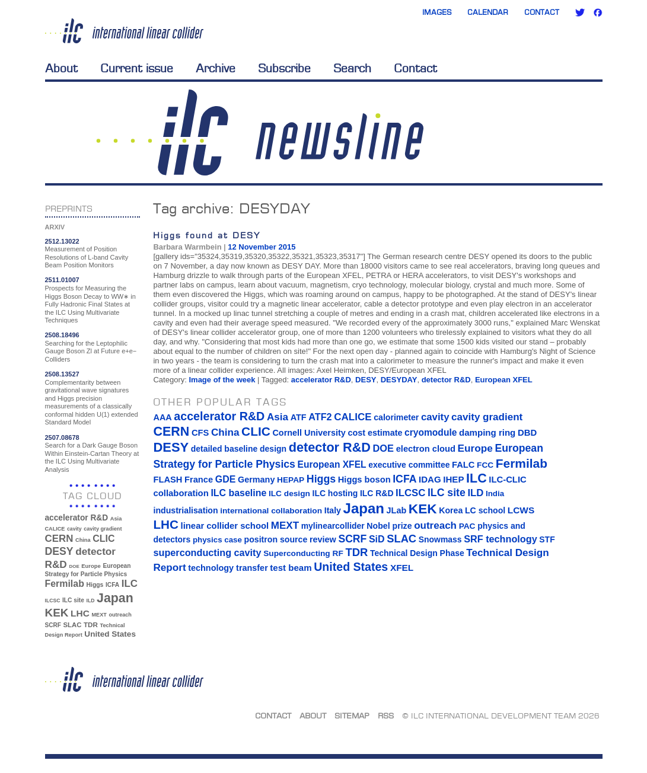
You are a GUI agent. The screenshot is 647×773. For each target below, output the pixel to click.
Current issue (136, 68)
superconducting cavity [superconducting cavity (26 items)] (207, 552)
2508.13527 (62, 374)
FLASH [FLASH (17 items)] (167, 479)
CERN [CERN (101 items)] (59, 538)
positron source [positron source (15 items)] (276, 539)
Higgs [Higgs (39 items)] (95, 585)
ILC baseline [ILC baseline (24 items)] (238, 493)
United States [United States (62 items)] (110, 634)
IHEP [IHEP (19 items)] (453, 479)
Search (352, 68)
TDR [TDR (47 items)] (91, 624)
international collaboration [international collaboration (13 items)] (271, 510)
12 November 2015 (261, 246)
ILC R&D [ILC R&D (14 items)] (377, 493)
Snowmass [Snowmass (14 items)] (440, 539)
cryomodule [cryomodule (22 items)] (430, 432)
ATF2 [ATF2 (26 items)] (320, 416)
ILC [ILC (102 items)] (130, 583)
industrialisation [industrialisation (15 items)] (185, 510)
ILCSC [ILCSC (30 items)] (52, 600)
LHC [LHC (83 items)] (80, 613)
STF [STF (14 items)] (546, 539)
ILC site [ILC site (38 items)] (73, 600)
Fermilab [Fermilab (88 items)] (64, 584)
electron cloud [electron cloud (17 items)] (425, 448)
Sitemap (351, 715)
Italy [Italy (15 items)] (332, 510)
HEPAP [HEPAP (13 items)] (290, 479)
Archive (215, 68)
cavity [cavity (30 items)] (74, 529)
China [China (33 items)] (83, 540)
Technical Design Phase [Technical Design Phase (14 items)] (417, 553)
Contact (541, 12)
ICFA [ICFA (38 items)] (112, 585)
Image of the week (222, 379)
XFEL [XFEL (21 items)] (401, 568)
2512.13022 (62, 241)
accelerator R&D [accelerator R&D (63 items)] (77, 517)
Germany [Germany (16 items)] (256, 479)
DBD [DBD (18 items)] (527, 432)
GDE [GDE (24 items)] (225, 479)
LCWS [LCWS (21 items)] (521, 510)
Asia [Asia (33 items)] (116, 519)
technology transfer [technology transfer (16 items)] (227, 568)
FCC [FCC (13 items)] (485, 465)
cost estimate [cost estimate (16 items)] (375, 432)
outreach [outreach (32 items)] (120, 615)
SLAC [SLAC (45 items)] (72, 624)
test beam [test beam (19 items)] (290, 568)
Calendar (487, 12)
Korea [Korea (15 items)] (451, 510)
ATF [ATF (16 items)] (299, 417)
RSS (386, 715)
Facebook (598, 12)
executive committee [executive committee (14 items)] (409, 464)
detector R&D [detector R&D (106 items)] (330, 447)
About (61, 68)
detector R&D (446, 379)
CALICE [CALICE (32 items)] (55, 529)
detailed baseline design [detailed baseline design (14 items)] (238, 448)
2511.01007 (62, 279)
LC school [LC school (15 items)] (485, 510)
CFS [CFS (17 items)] (200, 432)
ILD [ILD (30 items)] (91, 600)
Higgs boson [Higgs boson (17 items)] (364, 479)
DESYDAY (399, 379)
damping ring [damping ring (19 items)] (487, 432)
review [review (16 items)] (323, 539)
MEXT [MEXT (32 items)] (99, 615)
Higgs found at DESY (206, 235)
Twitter (580, 12)
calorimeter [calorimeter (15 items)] (396, 417)
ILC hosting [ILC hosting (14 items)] (335, 493)
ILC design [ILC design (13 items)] (289, 493)
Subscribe (284, 68)
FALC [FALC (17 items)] (463, 464)
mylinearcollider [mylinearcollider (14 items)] (333, 526)
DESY (365, 379)
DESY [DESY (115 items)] (59, 551)
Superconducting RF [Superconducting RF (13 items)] (303, 553)
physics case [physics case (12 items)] (217, 539)
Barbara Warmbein (187, 246)
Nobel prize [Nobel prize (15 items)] (389, 526)
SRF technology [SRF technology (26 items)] (500, 539)
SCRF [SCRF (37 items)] (53, 625)
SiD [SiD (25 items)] (377, 539)
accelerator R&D (321, 379)
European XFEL (504, 379)
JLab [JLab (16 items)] (397, 510)
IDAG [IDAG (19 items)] (430, 479)
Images (437, 12)
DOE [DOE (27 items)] (74, 566)
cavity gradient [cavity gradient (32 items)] (103, 529)
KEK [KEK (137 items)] (57, 612)
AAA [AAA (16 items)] (162, 417)
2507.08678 (62, 437)
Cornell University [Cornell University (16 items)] (308, 432)
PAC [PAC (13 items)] (467, 526)
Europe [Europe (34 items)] (90, 566)
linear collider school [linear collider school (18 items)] (225, 526)
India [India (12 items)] (495, 493)
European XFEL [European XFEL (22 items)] (332, 464)
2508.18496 (62, 334)
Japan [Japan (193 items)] (115, 598)
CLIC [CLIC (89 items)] (103, 539)
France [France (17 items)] (198, 479)
